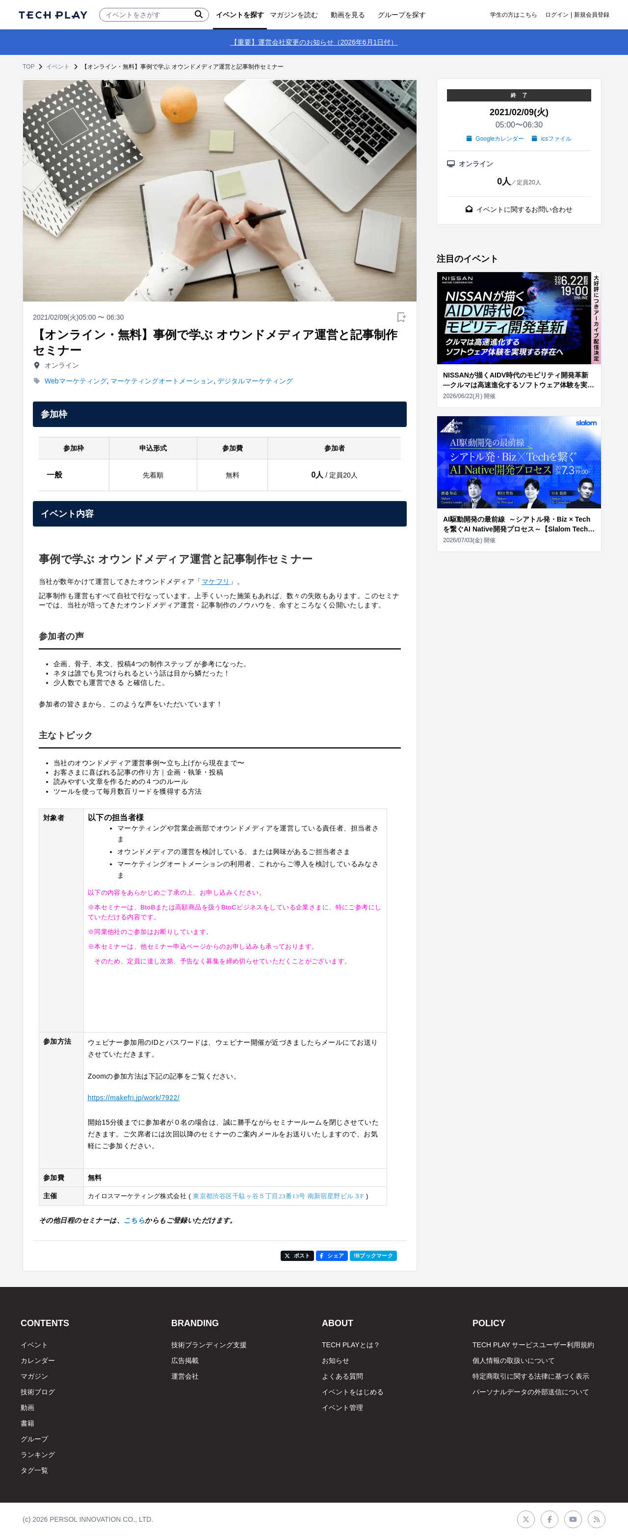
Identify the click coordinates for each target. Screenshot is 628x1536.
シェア (332, 1256)
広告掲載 (185, 1360)
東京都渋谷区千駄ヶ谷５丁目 (278, 1196)
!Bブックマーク (373, 1256)
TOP (28, 66)
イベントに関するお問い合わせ (519, 209)
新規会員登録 (591, 14)
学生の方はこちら (513, 14)
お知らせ (335, 1360)
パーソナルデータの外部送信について (530, 1392)
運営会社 (185, 1376)
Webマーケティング (76, 381)
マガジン (34, 1376)
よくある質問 (342, 1376)
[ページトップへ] (53, 15)
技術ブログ (38, 1392)
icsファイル (552, 138)
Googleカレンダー (495, 138)
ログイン (557, 14)
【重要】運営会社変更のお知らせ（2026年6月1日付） (314, 42)
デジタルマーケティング (255, 381)
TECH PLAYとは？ (351, 1345)
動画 (27, 1407)
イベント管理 (342, 1407)
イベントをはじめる (353, 1392)
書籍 (27, 1423)
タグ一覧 (34, 1470)
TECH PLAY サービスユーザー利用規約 (533, 1345)
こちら (134, 1220)
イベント (58, 66)
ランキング (38, 1455)
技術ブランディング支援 (209, 1345)
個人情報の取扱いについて (513, 1360)
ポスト (298, 1256)
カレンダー (38, 1360)
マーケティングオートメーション (161, 381)
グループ (34, 1439)
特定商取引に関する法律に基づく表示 (530, 1376)
